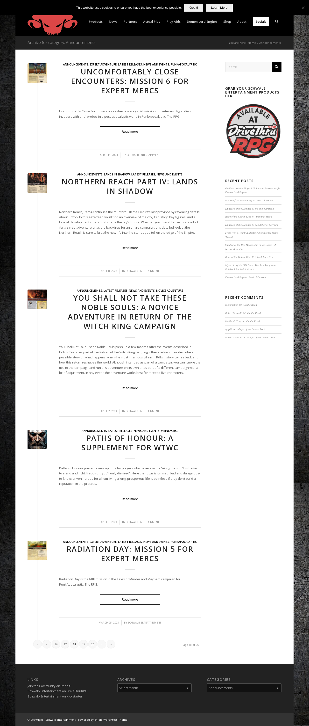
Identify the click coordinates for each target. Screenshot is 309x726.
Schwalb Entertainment (143, 155)
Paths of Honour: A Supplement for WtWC (129, 442)
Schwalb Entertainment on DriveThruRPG (57, 691)
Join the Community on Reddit (49, 686)
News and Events (156, 64)
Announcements (75, 64)
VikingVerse (169, 431)
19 (83, 644)
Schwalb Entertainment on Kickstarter (55, 696)
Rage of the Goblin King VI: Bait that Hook (248, 216)
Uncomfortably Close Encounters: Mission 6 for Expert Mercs (130, 81)
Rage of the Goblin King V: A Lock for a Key (249, 256)
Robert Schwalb (233, 313)
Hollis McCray (233, 321)
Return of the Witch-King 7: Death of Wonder (249, 200)
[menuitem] (96, 21)
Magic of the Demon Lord (251, 329)
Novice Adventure (169, 290)
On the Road (250, 304)
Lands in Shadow (117, 174)
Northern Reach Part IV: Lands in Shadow (130, 186)
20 (92, 644)
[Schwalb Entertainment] (52, 21)
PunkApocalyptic (184, 64)
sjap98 (228, 329)
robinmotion (231, 304)
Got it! (194, 7)
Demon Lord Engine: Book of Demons (245, 277)
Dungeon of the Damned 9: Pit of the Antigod (249, 208)
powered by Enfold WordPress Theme (102, 719)
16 (56, 644)
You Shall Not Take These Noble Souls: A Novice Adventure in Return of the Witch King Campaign (130, 312)
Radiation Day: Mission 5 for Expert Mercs (130, 553)
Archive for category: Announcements (62, 42)
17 (65, 644)
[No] (303, 7)
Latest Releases (130, 64)
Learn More (219, 7)
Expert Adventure (103, 64)
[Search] (276, 21)
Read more (130, 131)
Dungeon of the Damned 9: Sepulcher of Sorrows (251, 224)
